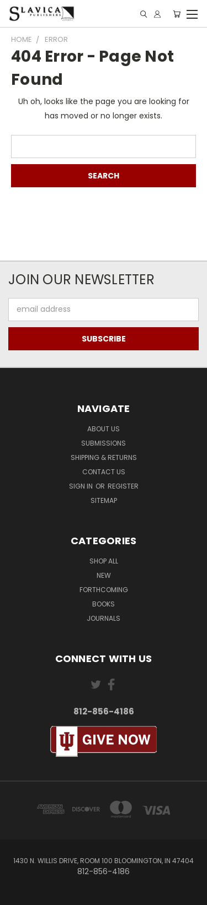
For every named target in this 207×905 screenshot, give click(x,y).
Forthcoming (103, 589)
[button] (103, 741)
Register (123, 486)
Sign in (81, 486)
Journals (103, 618)
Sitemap (104, 500)
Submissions (103, 443)
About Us (103, 428)
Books (103, 604)
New (104, 575)
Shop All (103, 561)
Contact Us (103, 471)
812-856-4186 (103, 711)
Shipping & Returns (104, 457)
